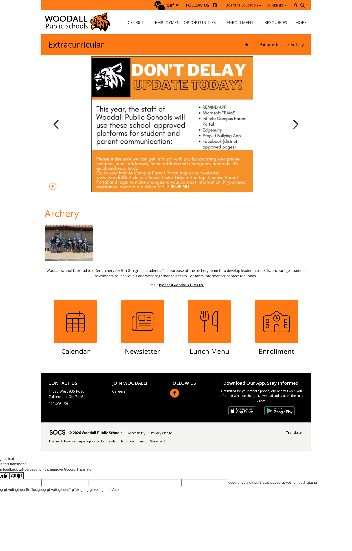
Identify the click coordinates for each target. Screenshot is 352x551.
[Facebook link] (174, 393)
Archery (297, 44)
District (135, 22)
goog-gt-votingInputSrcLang (250, 482)
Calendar (75, 351)
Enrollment (240, 22)
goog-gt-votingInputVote (100, 490)
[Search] (302, 5)
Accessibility (136, 433)
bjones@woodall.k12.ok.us (181, 284)
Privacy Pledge (161, 433)
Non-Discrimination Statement (143, 441)
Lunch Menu (209, 351)
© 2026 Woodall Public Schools (95, 432)
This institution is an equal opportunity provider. (82, 441)
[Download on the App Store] (241, 410)
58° (164, 5)
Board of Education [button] (243, 5)
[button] (302, 22)
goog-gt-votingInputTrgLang (295, 482)
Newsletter (142, 351)
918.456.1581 (59, 403)
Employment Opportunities (185, 22)
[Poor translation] (16, 475)
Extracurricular (272, 44)
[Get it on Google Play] (279, 410)
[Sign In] (294, 5)
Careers (118, 391)
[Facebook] (214, 5)
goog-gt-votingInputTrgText (59, 490)
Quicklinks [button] (276, 5)
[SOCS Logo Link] (57, 433)
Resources (275, 22)
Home (249, 44)
